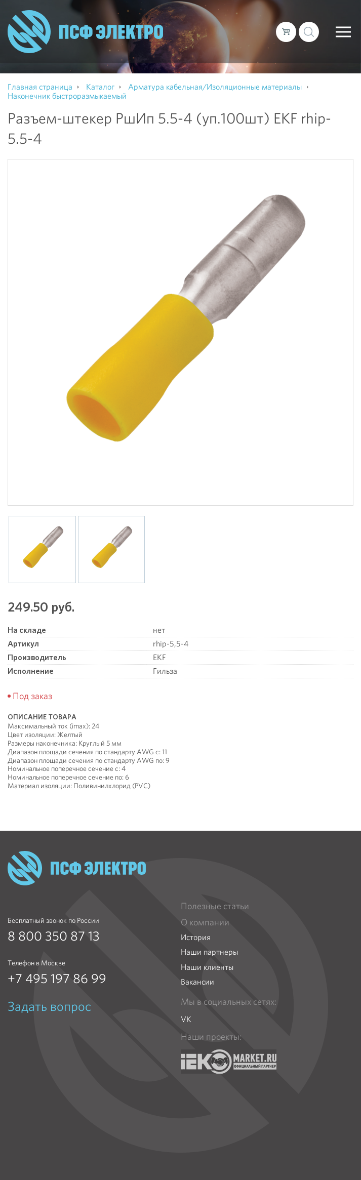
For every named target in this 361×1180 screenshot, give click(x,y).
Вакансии (197, 982)
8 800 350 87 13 (54, 936)
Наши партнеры (209, 952)
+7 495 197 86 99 (57, 978)
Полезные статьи (215, 906)
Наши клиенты (207, 967)
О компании (205, 922)
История (196, 937)
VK (186, 1019)
